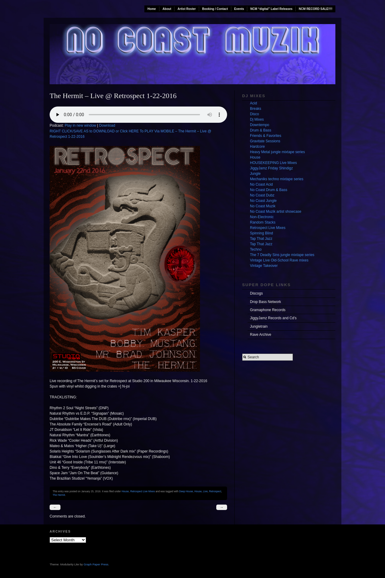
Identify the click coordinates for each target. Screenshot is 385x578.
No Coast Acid (261, 184)
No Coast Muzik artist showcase (275, 211)
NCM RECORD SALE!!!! (315, 9)
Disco (254, 114)
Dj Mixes (257, 119)
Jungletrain (259, 326)
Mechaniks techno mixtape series (276, 179)
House (125, 491)
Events (239, 9)
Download (107, 125)
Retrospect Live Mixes (142, 491)
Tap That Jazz (261, 238)
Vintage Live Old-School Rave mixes (279, 260)
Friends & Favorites (265, 136)
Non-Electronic (262, 217)
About (166, 9)
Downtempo (259, 125)
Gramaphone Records (267, 310)
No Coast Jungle (263, 201)
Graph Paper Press (96, 564)
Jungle (255, 174)
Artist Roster (186, 9)
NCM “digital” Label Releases (271, 9)
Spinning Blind (261, 233)
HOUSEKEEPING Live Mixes (273, 163)
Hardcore (257, 146)
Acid (253, 103)
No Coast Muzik (263, 206)
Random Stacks (263, 222)
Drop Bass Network (265, 302)
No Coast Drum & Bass (268, 190)
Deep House (186, 491)
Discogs (256, 293)
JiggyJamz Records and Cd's (273, 318)
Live (205, 491)
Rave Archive (260, 334)
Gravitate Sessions (265, 141)
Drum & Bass (260, 130)
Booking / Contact (215, 9)
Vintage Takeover (264, 266)
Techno (256, 249)
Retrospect (215, 491)
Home (151, 9)
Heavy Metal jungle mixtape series (277, 152)
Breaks (255, 109)
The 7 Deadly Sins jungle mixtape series (282, 255)
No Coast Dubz (262, 195)
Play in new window (80, 125)
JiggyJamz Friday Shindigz (271, 168)
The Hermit (59, 494)
